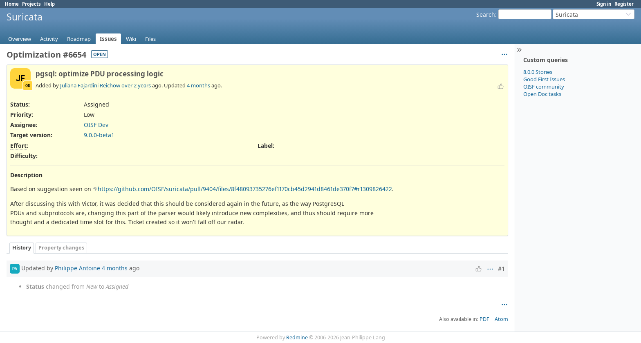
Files (150, 38)
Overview (19, 38)
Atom (501, 319)
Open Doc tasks (542, 94)
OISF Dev (96, 125)
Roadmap (79, 38)
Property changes (61, 247)
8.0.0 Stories (537, 72)
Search (485, 14)
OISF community (543, 86)
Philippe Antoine (77, 268)
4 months (198, 85)
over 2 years (136, 85)
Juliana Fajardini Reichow (90, 85)
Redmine (297, 337)
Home (12, 4)
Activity (49, 38)
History (21, 247)
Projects (31, 4)
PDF (484, 319)
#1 (501, 268)
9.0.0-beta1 (99, 135)
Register (624, 4)
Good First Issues (544, 79)
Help (49, 4)
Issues (108, 38)
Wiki (131, 38)
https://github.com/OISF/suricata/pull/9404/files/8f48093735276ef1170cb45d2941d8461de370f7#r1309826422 (245, 189)
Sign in (603, 4)
